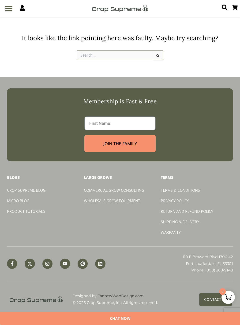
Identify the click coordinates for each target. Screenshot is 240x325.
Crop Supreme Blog (26, 190)
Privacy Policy (175, 201)
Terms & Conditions (180, 190)
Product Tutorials (26, 211)
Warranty (171, 232)
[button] (8, 8)
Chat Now (120, 318)
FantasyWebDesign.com (121, 296)
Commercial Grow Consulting (114, 190)
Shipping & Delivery (180, 222)
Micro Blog (18, 201)
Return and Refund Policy (187, 211)
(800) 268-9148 (219, 270)
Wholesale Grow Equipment (112, 201)
